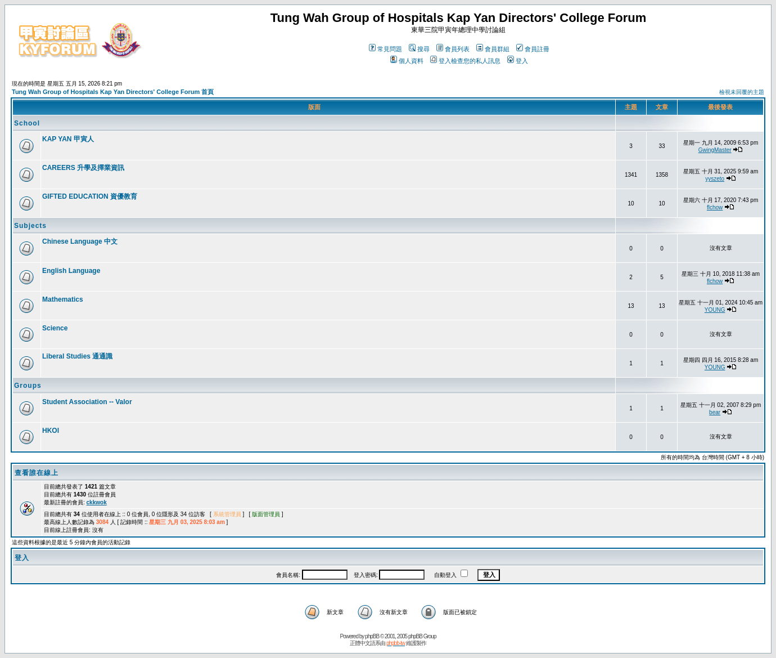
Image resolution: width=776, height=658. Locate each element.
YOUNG (715, 310)
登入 (517, 60)
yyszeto (714, 179)
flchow (715, 207)
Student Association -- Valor (87, 402)
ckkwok (97, 502)
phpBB (372, 636)
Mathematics (62, 299)
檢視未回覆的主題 (741, 92)
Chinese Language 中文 (80, 241)
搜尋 (419, 49)
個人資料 (406, 60)
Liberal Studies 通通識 (77, 356)
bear (714, 412)
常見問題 (385, 49)
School (27, 123)
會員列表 (453, 49)
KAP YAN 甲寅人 (68, 139)
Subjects (30, 226)
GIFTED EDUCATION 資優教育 (89, 196)
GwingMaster (715, 150)
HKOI (50, 431)
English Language (71, 271)
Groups (28, 386)
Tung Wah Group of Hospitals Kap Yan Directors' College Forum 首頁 (113, 91)
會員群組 (492, 49)
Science (54, 328)
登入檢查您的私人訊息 (465, 60)
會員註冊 (532, 49)
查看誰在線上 (36, 473)
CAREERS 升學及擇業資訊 (83, 168)
